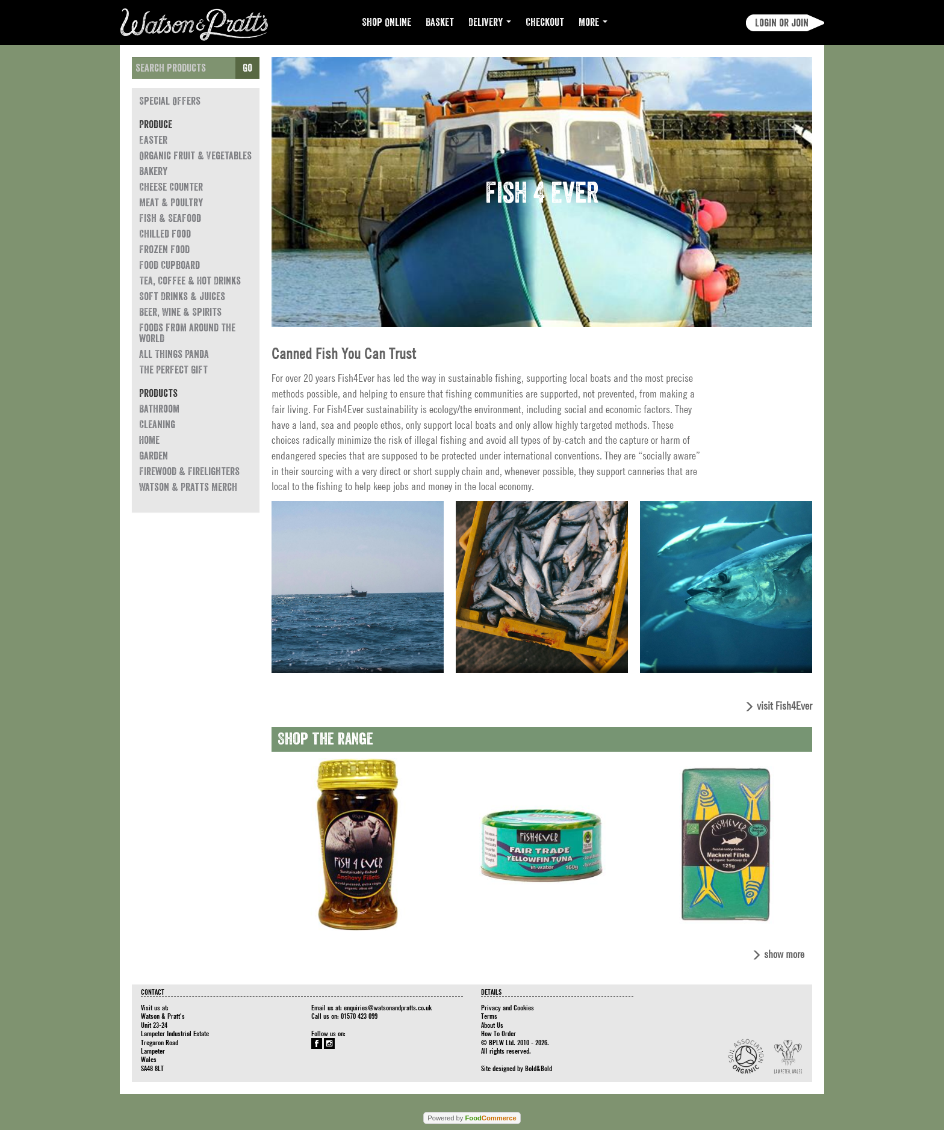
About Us (492, 1025)
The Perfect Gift (173, 369)
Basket (440, 22)
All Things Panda (174, 354)
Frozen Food (164, 249)
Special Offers (169, 101)
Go (247, 68)
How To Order (498, 1033)
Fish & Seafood (170, 218)
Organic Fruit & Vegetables (195, 155)
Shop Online (386, 22)
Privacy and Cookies (507, 1007)
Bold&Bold (538, 1068)
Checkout (545, 22)
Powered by (471, 1118)
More (593, 22)
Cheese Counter (171, 187)
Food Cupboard (169, 265)
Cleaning (157, 424)
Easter (153, 140)
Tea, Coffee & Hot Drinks (190, 280)
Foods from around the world (187, 333)
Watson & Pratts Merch (188, 487)
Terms (489, 1016)
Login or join (782, 22)
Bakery (153, 171)
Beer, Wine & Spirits (180, 312)
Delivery (489, 22)
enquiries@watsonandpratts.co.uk (388, 1007)
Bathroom (159, 409)
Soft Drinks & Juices (182, 296)
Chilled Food (165, 234)
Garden (153, 455)
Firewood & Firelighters (189, 471)
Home (149, 440)
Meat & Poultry (171, 202)
